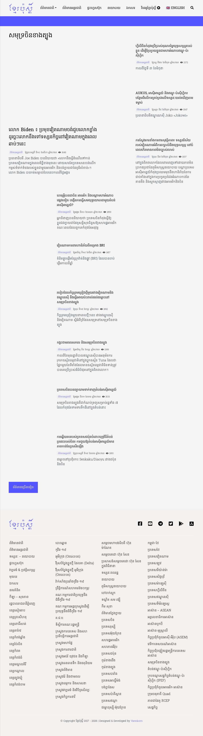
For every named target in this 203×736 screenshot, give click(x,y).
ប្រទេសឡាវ (154, 563)
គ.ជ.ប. (60, 618)
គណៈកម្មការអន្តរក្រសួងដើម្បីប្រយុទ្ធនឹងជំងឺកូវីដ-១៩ (72, 609)
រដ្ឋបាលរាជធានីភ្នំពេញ (22, 603)
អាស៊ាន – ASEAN (159, 610)
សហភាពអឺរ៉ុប (109, 647)
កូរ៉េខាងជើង (108, 660)
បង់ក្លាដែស (108, 687)
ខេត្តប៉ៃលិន (15, 644)
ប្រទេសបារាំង (109, 674)
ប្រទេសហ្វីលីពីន (157, 590)
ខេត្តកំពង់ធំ (15, 657)
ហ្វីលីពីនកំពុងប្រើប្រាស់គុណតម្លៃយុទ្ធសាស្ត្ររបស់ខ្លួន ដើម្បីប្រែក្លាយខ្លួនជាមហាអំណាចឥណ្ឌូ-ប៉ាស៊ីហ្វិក (164, 51)
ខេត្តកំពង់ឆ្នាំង (17, 637)
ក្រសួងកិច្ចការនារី (65, 697)
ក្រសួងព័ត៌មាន (64, 670)
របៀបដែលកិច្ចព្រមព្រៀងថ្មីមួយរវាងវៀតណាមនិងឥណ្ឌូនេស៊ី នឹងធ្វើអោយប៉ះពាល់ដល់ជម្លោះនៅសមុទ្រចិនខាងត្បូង (85, 297)
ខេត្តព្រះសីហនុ (18, 617)
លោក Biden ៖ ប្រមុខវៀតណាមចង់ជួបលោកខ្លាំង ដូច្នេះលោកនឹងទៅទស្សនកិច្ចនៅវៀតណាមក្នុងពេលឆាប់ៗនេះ (53, 137)
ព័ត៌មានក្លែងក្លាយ (111, 613)
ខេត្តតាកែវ (15, 630)
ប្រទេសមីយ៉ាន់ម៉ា (158, 570)
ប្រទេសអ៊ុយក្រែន (111, 633)
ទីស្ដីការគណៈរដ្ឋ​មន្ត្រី (67, 624)
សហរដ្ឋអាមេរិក (110, 640)
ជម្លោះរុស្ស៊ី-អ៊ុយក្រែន (114, 707)
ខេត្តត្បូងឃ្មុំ (15, 678)
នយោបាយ (113, 8)
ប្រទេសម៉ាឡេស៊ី (157, 583)
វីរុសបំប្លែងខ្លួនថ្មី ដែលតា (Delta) (75, 563)
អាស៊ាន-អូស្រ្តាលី (158, 630)
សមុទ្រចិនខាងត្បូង (158, 662)
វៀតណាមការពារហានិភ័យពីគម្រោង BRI (81, 245)
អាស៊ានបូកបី (155, 624)
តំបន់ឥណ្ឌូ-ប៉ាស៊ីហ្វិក (160, 669)
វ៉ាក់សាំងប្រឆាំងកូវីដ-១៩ (70, 581)
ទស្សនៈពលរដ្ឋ (110, 573)
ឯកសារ (130, 8)
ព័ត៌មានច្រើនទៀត (23, 487)
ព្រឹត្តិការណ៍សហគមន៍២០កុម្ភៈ (73, 588)
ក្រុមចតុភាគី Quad (159, 694)
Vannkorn (137, 721)
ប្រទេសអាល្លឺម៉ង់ (111, 680)
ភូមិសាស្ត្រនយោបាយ (114, 586)
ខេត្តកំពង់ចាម (17, 684)
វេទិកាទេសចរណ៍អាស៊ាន (162, 644)
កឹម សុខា (107, 606)
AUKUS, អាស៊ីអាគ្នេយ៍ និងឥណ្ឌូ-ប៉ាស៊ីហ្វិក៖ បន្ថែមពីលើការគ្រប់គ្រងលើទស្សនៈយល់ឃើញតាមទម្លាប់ (164, 98)
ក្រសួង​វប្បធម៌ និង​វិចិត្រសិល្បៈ (73, 690)
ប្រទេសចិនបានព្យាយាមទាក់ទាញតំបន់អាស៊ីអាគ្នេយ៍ (86, 390)
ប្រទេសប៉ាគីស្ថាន (111, 694)
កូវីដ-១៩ (61, 550)
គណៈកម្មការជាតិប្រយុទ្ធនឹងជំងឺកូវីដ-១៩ (71, 597)
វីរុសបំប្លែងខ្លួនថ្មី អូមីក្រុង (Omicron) (69, 572)
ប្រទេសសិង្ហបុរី (156, 577)
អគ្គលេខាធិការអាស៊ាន (160, 617)
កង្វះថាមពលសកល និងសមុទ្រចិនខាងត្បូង (82, 342)
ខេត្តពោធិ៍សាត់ (17, 624)
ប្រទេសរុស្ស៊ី (108, 626)
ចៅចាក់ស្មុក (108, 593)
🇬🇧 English (175, 8)
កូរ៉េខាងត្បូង (108, 667)
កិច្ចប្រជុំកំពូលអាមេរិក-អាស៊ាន (165, 687)
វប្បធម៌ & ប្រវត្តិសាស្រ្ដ (22, 570)
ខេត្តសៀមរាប (17, 610)
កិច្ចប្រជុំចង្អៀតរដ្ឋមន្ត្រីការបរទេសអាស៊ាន (166, 653)
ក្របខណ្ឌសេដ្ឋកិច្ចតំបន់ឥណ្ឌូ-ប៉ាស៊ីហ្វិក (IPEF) (166, 678)
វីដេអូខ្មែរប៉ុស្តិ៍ (150, 8)
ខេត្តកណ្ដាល (16, 671)
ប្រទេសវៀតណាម (158, 556)
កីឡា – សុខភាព (19, 597)
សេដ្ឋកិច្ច (153, 707)
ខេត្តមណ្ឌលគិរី (17, 664)
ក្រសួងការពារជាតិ (66, 649)
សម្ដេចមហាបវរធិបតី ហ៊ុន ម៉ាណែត (116, 545)
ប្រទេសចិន (108, 620)
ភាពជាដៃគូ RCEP (159, 701)
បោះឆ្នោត (61, 543)
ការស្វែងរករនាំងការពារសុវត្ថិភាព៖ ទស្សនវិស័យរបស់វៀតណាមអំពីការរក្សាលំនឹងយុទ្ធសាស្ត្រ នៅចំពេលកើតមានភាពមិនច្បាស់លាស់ (164, 145)
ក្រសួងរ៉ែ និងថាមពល (68, 676)
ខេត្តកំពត (14, 651)
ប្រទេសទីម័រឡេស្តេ (158, 603)
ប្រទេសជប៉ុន (109, 653)
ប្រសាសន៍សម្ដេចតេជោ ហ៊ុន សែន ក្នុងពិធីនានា (121, 564)
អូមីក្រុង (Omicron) (68, 556)
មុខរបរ (13, 577)
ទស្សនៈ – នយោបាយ (22, 556)
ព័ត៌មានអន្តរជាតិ (71, 8)
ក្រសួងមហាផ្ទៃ (64, 643)
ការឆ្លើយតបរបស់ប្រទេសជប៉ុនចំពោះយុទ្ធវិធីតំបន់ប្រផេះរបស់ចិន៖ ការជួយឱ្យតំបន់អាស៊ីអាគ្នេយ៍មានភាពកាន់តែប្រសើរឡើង (85, 442)
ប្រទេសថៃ (154, 550)
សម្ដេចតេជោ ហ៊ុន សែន (115, 554)
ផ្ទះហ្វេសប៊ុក (94, 8)
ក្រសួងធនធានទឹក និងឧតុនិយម (74, 663)
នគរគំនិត (14, 590)
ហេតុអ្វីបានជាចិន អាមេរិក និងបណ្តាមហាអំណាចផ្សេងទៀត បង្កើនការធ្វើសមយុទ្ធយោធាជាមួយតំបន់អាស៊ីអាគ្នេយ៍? (86, 200)
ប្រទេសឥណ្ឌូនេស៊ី (158, 597)
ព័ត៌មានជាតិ (47, 8)
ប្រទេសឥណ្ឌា (109, 701)
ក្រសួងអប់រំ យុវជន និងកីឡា (72, 656)
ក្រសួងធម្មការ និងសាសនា (71, 683)
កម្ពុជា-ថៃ (153, 543)
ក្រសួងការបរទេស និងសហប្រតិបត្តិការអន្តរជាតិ (71, 634)
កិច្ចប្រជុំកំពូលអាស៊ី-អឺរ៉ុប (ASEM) (168, 637)
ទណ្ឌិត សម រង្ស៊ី (111, 600)
